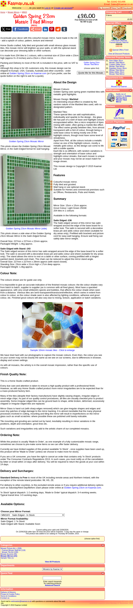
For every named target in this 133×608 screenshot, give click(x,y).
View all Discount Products (119, 54)
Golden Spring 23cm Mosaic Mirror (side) (26, 227)
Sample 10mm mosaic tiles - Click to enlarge (52, 349)
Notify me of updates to (123, 98)
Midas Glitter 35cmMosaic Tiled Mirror (117, 73)
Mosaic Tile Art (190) (10, 552)
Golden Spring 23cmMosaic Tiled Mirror (92, 62)
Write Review (119, 118)
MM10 (24, 12)
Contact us (5, 598)
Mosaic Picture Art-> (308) (11, 548)
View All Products (52, 562)
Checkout (126, 8)
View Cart (116, 8)
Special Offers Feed (119, 50)
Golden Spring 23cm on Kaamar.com (28, 73)
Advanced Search (52, 585)
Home (2, 12)
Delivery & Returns (8, 592)
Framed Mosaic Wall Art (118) (13, 550)
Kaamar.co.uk (17, 3)
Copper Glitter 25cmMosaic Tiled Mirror (117, 65)
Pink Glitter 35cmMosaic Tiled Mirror (117, 62)
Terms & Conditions (8, 596)
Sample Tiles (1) (7, 558)
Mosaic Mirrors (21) (9, 556)
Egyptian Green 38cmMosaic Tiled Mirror (118, 69)
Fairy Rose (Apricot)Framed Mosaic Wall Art (118, 41)
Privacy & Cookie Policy (10, 594)
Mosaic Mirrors (13, 12)
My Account (104, 8)
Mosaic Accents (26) (9, 554)
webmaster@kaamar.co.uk (21, 601)
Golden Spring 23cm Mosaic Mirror (26, 140)
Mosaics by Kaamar (119, 86)
